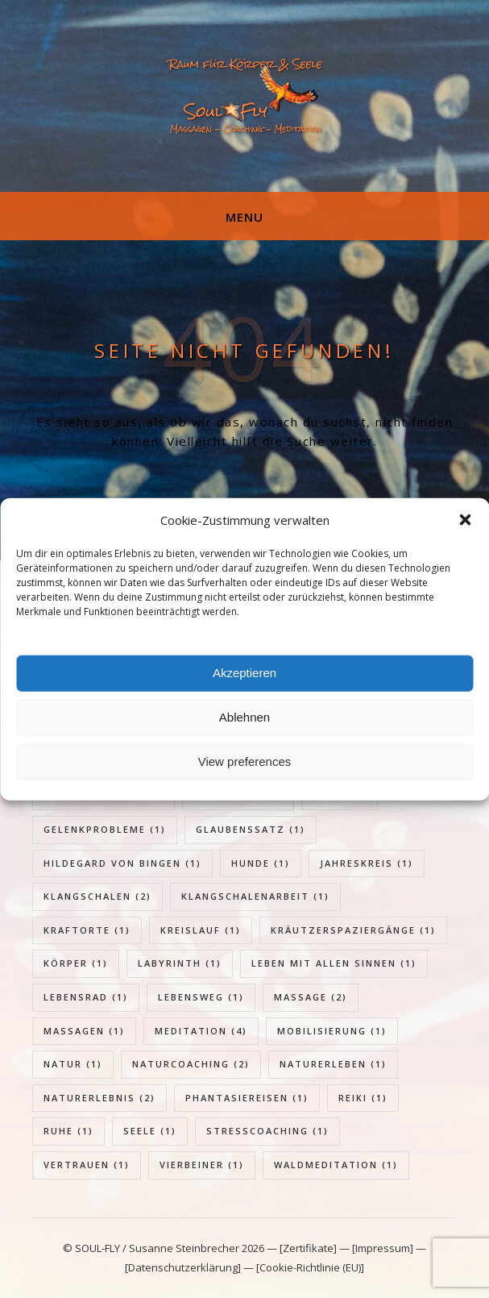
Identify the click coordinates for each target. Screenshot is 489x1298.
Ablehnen (244, 717)
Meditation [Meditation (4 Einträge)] (201, 1031)
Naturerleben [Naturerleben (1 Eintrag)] (333, 1064)
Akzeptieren (244, 673)
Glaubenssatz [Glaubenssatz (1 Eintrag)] (250, 829)
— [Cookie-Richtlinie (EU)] (302, 1267)
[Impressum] (382, 1248)
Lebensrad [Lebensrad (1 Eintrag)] (86, 997)
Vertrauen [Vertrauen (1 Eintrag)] (87, 1165)
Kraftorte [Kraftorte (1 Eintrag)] (87, 930)
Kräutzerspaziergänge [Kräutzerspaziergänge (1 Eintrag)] (353, 930)
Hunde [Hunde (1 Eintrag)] (260, 863)
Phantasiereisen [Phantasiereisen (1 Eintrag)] (247, 1098)
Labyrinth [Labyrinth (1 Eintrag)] (180, 963)
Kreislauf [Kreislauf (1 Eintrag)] (200, 930)
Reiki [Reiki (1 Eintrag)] (362, 1098)
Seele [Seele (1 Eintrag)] (149, 1131)
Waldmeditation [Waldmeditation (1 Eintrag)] (336, 1165)
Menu (244, 217)
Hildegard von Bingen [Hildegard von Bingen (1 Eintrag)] (122, 863)
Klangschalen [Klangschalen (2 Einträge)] (97, 896)
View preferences (245, 761)
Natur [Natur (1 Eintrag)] (73, 1064)
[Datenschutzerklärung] (183, 1267)
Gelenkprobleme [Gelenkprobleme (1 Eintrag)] (105, 829)
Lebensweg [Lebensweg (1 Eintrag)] (201, 997)
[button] (465, 520)
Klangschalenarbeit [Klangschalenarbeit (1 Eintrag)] (255, 896)
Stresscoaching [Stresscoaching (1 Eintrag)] (267, 1131)
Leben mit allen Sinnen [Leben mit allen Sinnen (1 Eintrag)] (333, 963)
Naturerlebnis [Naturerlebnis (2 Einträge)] (99, 1098)
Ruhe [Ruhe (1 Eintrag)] (68, 1131)
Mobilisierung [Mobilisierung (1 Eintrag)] (332, 1031)
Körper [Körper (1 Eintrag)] (76, 963)
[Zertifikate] (309, 1248)
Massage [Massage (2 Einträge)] (310, 997)
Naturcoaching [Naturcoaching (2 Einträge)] (191, 1064)
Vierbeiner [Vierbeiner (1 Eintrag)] (202, 1165)
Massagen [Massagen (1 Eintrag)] (84, 1031)
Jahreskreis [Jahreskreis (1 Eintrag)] (366, 863)
